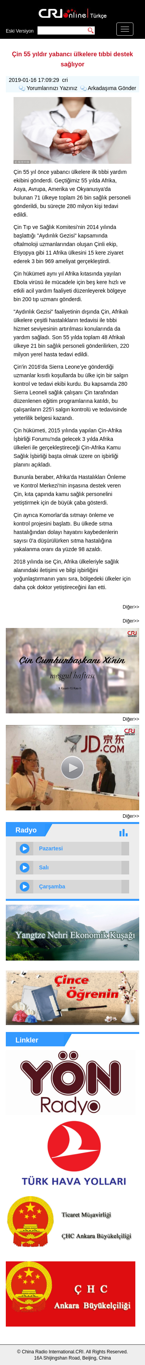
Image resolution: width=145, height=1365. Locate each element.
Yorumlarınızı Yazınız (52, 88)
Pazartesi (51, 848)
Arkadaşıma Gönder (112, 88)
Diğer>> (131, 607)
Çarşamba (52, 886)
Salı (44, 867)
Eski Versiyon (20, 31)
